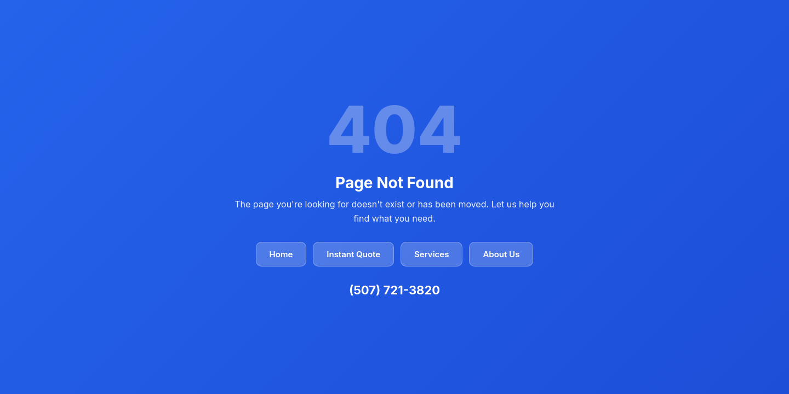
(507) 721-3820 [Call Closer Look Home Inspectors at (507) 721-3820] (394, 290)
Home (281, 254)
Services (431, 254)
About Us (501, 254)
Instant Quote (353, 254)
